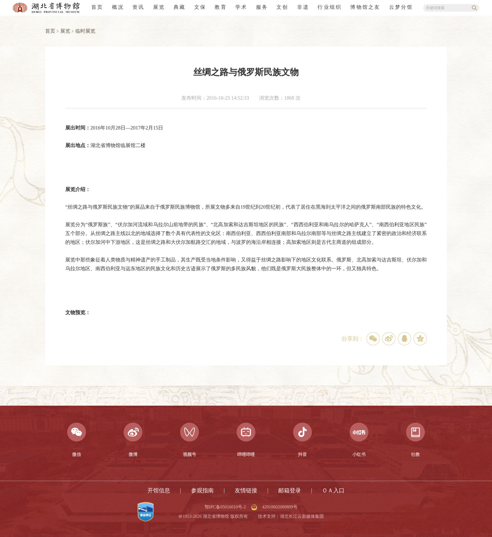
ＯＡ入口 (333, 490)
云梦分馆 (401, 7)
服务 (262, 7)
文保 (200, 7)
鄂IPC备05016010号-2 (225, 507)
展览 (159, 7)
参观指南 (202, 490)
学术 (241, 7)
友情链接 (246, 490)
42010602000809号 (279, 507)
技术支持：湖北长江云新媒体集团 (291, 516)
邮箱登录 (289, 490)
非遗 (303, 7)
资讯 (138, 7)
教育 (221, 7)
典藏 (179, 7)
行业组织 (330, 7)
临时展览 (85, 31)
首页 (97, 7)
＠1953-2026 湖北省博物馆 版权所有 (213, 516)
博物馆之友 (365, 7)
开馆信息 (158, 490)
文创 (282, 7)
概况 (118, 7)
